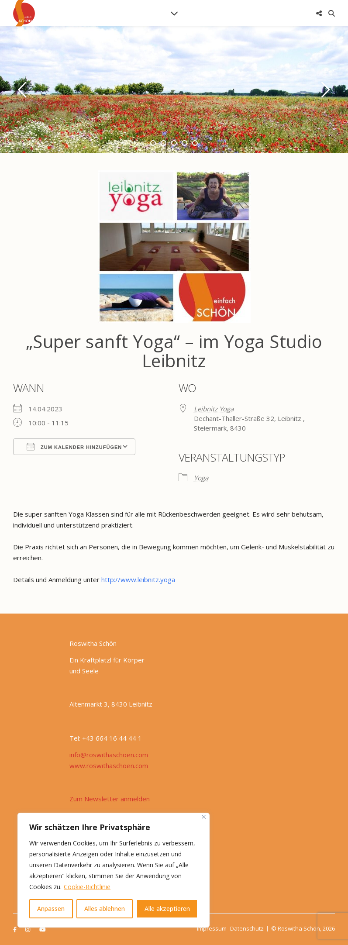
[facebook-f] (15, 929)
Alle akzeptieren (167, 908)
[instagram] (28, 929)
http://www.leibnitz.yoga (138, 579)
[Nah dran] (204, 817)
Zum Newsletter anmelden (109, 798)
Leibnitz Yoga (214, 408)
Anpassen (51, 908)
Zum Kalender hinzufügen (74, 447)
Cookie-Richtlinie (87, 887)
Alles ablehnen (104, 908)
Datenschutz (247, 928)
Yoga (201, 477)
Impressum (212, 928)
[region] (113, 870)
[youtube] (42, 929)
